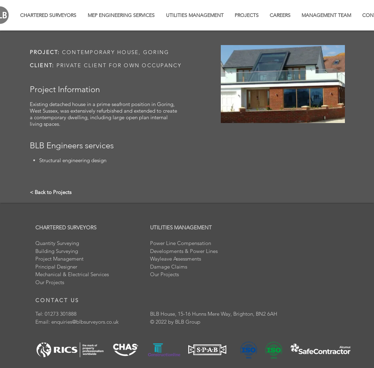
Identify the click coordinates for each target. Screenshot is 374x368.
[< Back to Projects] (50, 192)
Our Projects (164, 274)
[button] (246, 15)
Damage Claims (168, 266)
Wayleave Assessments (175, 258)
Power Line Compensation (180, 243)
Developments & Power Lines (184, 251)
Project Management (59, 258)
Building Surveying (56, 251)
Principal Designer (56, 266)
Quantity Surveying (57, 243)
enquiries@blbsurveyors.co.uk (85, 321)
